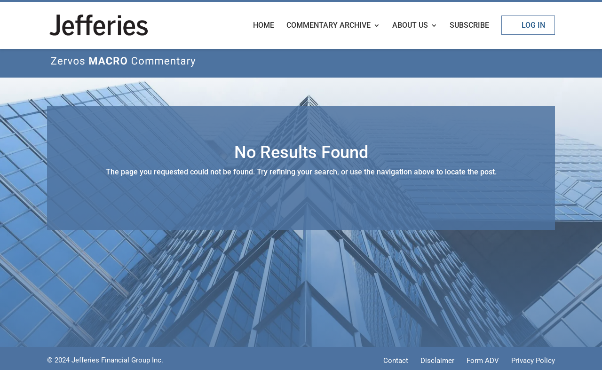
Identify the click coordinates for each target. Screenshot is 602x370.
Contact (395, 360)
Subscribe (469, 26)
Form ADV (483, 360)
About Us (410, 26)
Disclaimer (437, 360)
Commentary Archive (328, 26)
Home (263, 26)
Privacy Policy (533, 360)
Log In (533, 25)
